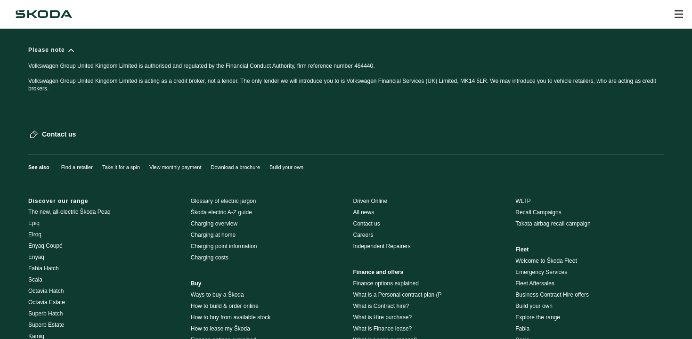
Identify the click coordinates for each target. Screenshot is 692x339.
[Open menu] (678, 14)
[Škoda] (43, 14)
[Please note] (346, 73)
